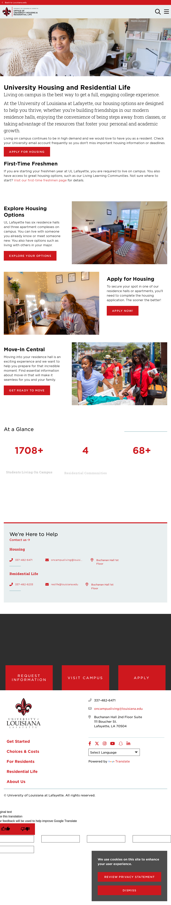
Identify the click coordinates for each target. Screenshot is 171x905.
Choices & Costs (23, 751)
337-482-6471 (23, 559)
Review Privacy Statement (129, 876)
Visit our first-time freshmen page (40, 180)
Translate (119, 761)
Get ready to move (27, 390)
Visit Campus (85, 678)
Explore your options (30, 255)
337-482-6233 (24, 584)
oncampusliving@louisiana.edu (67, 559)
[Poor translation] (25, 829)
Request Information (29, 678)
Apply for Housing (27, 151)
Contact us (17, 539)
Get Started (18, 741)
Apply (142, 678)
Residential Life (22, 771)
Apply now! (122, 310)
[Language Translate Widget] (114, 752)
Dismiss (129, 890)
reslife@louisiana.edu (64, 584)
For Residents (21, 761)
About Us (16, 781)
